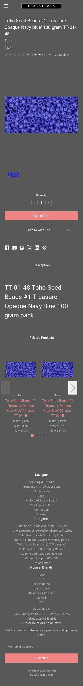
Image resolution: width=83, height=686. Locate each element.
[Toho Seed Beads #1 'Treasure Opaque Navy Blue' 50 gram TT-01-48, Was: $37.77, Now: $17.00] (57, 369)
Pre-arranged (41, 563)
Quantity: (41, 195)
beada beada (41, 588)
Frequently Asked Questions (41, 486)
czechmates (41, 584)
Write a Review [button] (59, 55)
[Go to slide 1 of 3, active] (32, 435)
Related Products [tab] (41, 338)
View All (41, 598)
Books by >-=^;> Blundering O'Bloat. (41, 549)
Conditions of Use (41, 505)
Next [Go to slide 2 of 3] (72, 388)
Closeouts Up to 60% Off (41, 558)
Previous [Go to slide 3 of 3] (5, 388)
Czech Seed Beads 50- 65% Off (41, 554)
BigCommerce (48, 670)
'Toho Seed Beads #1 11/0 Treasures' (41, 544)
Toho (41, 574)
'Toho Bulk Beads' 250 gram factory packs (41, 540)
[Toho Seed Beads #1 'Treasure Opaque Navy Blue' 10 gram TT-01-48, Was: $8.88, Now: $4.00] (20, 369)
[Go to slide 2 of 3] (39, 435)
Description (41, 265)
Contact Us (41, 510)
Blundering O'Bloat (41, 593)
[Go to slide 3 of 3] (46, 435)
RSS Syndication (41, 491)
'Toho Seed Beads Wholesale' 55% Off (41, 526)
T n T (41, 579)
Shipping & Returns (41, 482)
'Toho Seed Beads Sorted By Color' (41, 535)
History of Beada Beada (41, 500)
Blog (41, 496)
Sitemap (41, 514)
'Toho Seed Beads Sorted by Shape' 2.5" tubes (41, 530)
